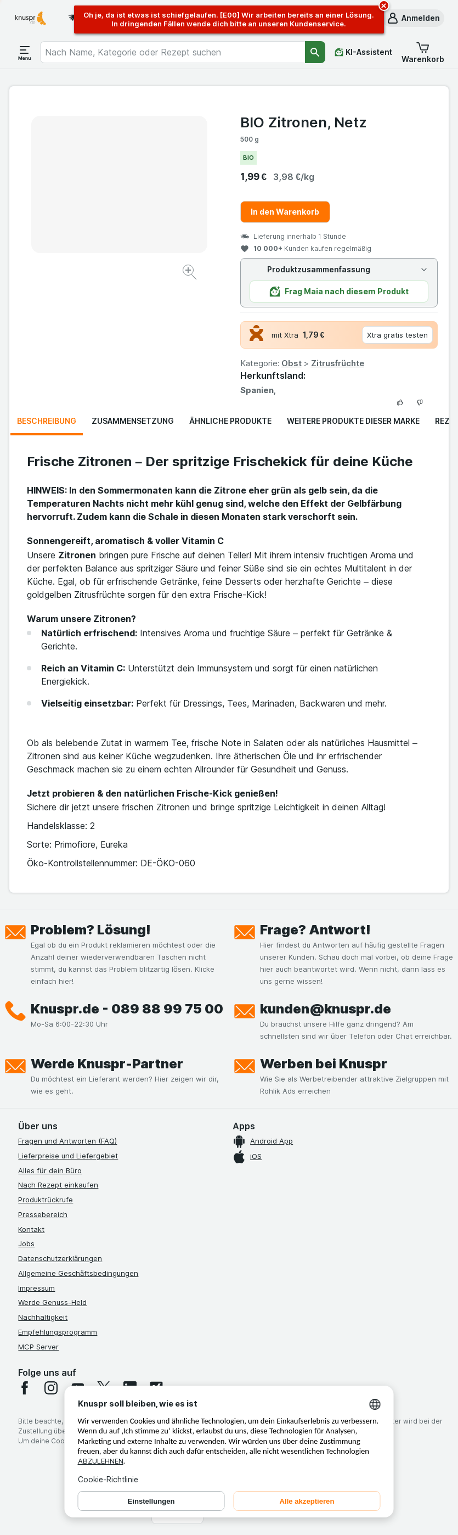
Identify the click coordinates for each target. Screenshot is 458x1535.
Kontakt (31, 1229)
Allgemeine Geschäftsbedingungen (78, 1273)
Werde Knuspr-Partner (107, 1064)
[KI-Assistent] (363, 52)
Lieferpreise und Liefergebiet (68, 1155)
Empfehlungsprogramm (57, 1331)
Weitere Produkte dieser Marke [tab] (353, 420)
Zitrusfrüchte (337, 363)
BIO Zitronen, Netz (303, 122)
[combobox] (172, 52)
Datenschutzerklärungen (60, 1258)
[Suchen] (315, 52)
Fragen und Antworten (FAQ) (67, 1140)
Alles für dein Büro (50, 1170)
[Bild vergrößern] (191, 274)
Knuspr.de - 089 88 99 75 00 (127, 1009)
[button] (413, 18)
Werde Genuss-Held (52, 1302)
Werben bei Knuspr (323, 1064)
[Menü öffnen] (25, 52)
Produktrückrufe (45, 1199)
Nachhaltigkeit (42, 1317)
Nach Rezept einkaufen (58, 1184)
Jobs (26, 1243)
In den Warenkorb (285, 211)
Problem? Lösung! (91, 930)
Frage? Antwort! (315, 930)
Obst (291, 363)
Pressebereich (42, 1214)
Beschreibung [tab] (46, 420)
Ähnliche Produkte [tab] (230, 420)
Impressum (36, 1288)
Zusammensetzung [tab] (133, 420)
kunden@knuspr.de (325, 1009)
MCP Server (38, 1346)
